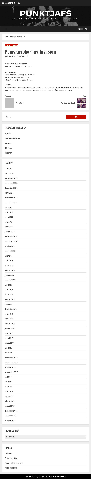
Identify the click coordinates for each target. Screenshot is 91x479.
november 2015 (11, 362)
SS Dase (8, 148)
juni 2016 (8, 348)
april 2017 (9, 333)
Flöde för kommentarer (14, 463)
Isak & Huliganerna (12, 138)
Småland (15, 45)
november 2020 (11, 241)
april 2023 (9, 212)
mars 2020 (9, 265)
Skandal (8, 133)
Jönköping (8, 45)
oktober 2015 (10, 367)
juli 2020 (8, 256)
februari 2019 (10, 299)
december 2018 (11, 309)
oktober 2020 (10, 246)
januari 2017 (9, 343)
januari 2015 (9, 406)
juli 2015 (8, 377)
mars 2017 (9, 338)
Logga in (8, 453)
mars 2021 (9, 227)
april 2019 (9, 290)
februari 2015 (10, 401)
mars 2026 (9, 173)
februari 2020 (10, 270)
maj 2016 (8, 353)
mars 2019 (9, 295)
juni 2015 (8, 382)
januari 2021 (9, 232)
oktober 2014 (10, 420)
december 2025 (11, 178)
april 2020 (9, 261)
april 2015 (9, 391)
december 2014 (11, 411)
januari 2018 (9, 328)
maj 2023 (8, 207)
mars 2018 (9, 319)
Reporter (8, 153)
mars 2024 (9, 193)
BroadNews (53, 476)
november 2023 (11, 202)
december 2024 (11, 188)
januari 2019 (9, 304)
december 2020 (11, 236)
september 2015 (11, 372)
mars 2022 (9, 217)
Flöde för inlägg (11, 458)
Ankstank (8, 143)
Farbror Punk (11, 57)
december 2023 (11, 198)
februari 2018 (10, 324)
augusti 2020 (10, 251)
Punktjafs (45, 13)
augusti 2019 (10, 280)
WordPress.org (11, 468)
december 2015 (11, 358)
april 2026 (9, 169)
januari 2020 (9, 275)
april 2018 (9, 314)
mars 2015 (9, 396)
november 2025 (11, 183)
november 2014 (11, 416)
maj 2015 (8, 387)
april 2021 (9, 222)
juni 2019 (8, 285)
